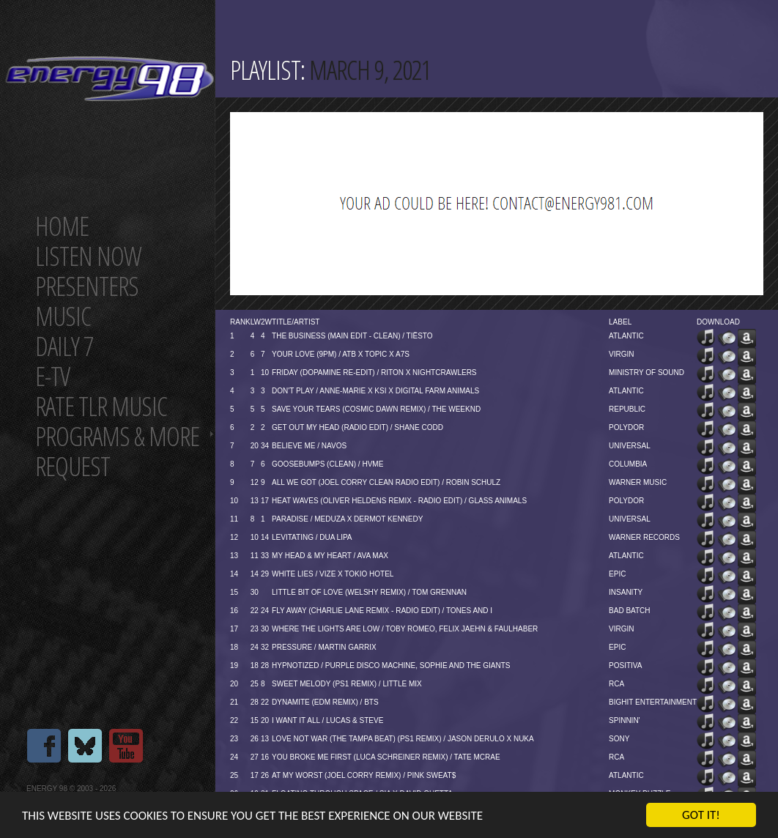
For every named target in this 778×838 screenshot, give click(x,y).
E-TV (52, 376)
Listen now (88, 256)
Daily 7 (64, 346)
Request (72, 466)
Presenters (86, 286)
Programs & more (117, 436)
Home (62, 226)
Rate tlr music (101, 406)
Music (63, 316)
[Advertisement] (351, 203)
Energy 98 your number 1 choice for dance (109, 79)
